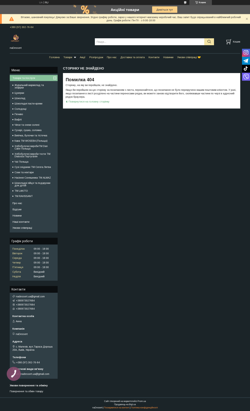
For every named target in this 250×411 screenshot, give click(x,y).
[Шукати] (209, 41)
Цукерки (19, 92)
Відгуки (16, 209)
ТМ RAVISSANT (24, 196)
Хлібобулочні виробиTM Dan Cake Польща (31, 147)
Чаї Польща (21, 161)
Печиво (19, 114)
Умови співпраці (22, 227)
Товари (67, 57)
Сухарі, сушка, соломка (28, 130)
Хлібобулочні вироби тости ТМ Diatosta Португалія (32, 155)
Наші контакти (20, 221)
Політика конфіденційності (144, 407)
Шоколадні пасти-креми (28, 103)
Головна (54, 57)
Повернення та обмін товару (26, 391)
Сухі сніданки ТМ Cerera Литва (33, 167)
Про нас (112, 57)
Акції (82, 57)
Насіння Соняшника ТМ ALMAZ (33, 177)
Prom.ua (142, 401)
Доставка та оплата (132, 57)
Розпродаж (96, 57)
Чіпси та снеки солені (27, 124)
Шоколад (20, 98)
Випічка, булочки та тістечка (31, 135)
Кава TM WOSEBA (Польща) (31, 140)
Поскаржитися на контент (116, 407)
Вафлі (18, 119)
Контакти (153, 57)
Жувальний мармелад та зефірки (29, 86)
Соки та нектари (24, 172)
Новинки (168, 57)
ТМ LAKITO (21, 190)
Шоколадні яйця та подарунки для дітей (32, 184)
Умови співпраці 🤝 (189, 57)
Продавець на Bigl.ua (125, 404)
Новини (17, 215)
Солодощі (20, 108)
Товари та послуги (23, 77)
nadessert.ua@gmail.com (30, 296)
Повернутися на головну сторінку (89, 101)
